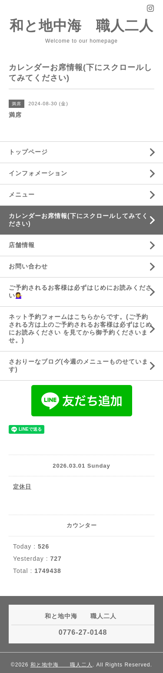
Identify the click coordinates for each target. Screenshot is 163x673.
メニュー (22, 194)
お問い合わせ (28, 266)
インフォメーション (38, 173)
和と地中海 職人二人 (81, 25)
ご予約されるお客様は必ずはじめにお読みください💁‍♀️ (80, 291)
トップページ (28, 151)
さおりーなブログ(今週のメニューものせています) (78, 365)
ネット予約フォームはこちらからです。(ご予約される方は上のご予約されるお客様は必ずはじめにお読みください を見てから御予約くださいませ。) (80, 328)
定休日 (22, 486)
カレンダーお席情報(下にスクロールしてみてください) (78, 219)
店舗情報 (22, 244)
